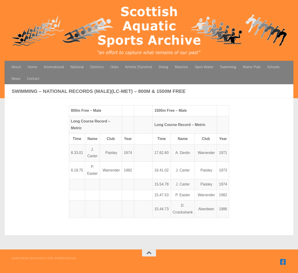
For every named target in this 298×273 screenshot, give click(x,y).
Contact (33, 78)
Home (32, 67)
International (54, 67)
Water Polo (252, 67)
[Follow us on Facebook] (283, 262)
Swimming (228, 67)
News (15, 78)
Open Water (204, 67)
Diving (163, 67)
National (77, 67)
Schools (273, 67)
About (16, 67)
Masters (181, 67)
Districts (97, 67)
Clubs (114, 67)
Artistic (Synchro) (138, 67)
